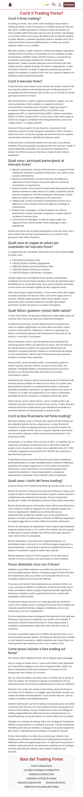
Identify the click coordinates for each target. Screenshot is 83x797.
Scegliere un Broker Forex (41, 774)
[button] (53, 4)
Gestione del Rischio (55, 782)
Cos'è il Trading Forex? (41, 765)
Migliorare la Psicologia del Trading (41, 786)
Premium (69, 4)
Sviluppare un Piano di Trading (41, 778)
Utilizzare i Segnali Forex (29, 782)
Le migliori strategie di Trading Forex (41, 769)
